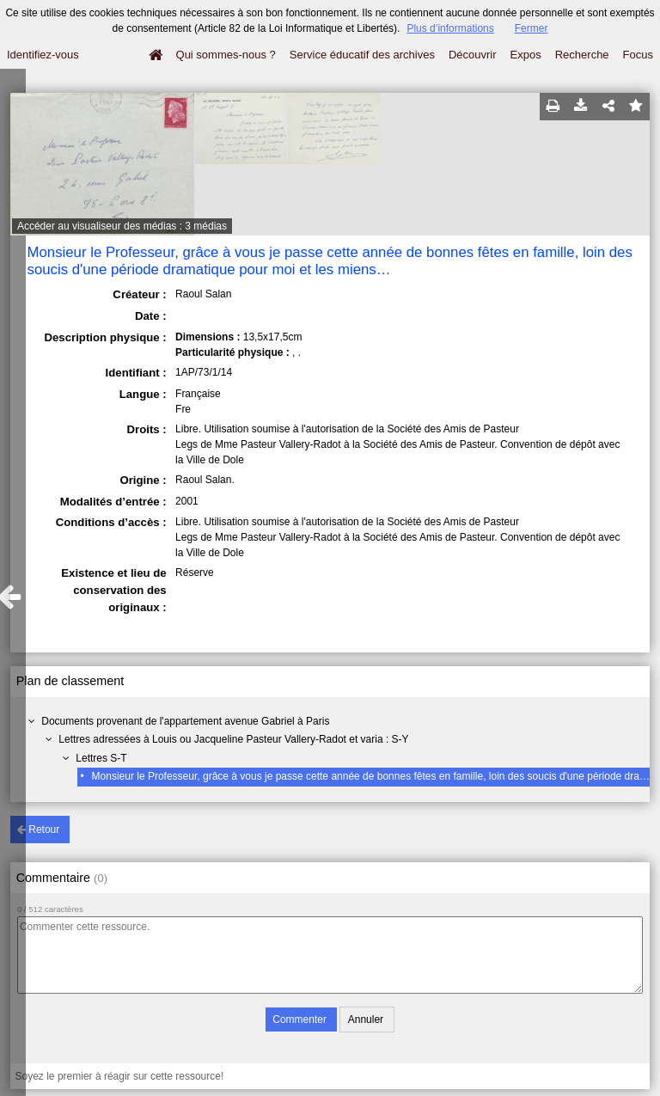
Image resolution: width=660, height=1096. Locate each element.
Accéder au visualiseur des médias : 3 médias (122, 226)
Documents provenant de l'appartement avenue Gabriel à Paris (185, 721)
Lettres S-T (101, 758)
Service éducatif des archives (362, 54)
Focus (638, 54)
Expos (525, 54)
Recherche (582, 54)
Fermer (531, 28)
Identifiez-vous (43, 54)
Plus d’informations (449, 28)
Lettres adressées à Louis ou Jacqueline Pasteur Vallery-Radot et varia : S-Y (233, 739)
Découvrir (473, 54)
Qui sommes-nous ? (226, 54)
